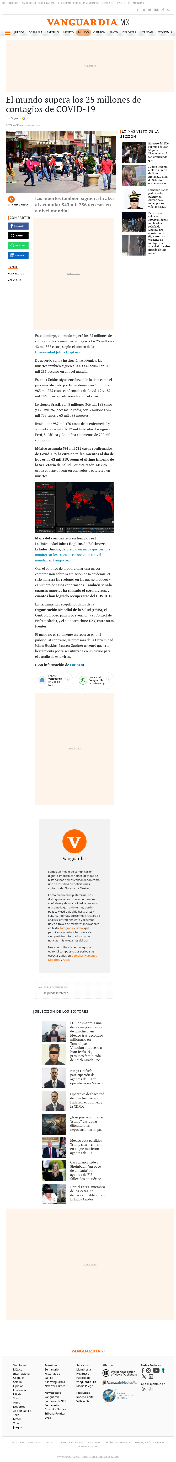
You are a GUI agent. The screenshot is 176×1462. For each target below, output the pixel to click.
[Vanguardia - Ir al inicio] (88, 22)
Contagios (16, 273)
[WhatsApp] (95, 680)
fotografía (66, 928)
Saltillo (53, 32)
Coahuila (35, 32)
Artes (66, 960)
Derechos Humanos (84, 955)
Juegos (19, 32)
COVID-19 (15, 280)
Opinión (99, 32)
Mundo (83, 32)
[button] (8, 32)
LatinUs (76, 665)
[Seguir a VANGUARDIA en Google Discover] (17, 118)
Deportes (129, 32)
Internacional (15, 125)
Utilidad (146, 32)
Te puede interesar (56, 993)
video (79, 928)
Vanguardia (20, 204)
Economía (164, 32)
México (68, 32)
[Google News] (54, 680)
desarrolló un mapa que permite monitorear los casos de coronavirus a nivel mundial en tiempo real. (72, 554)
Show (114, 32)
